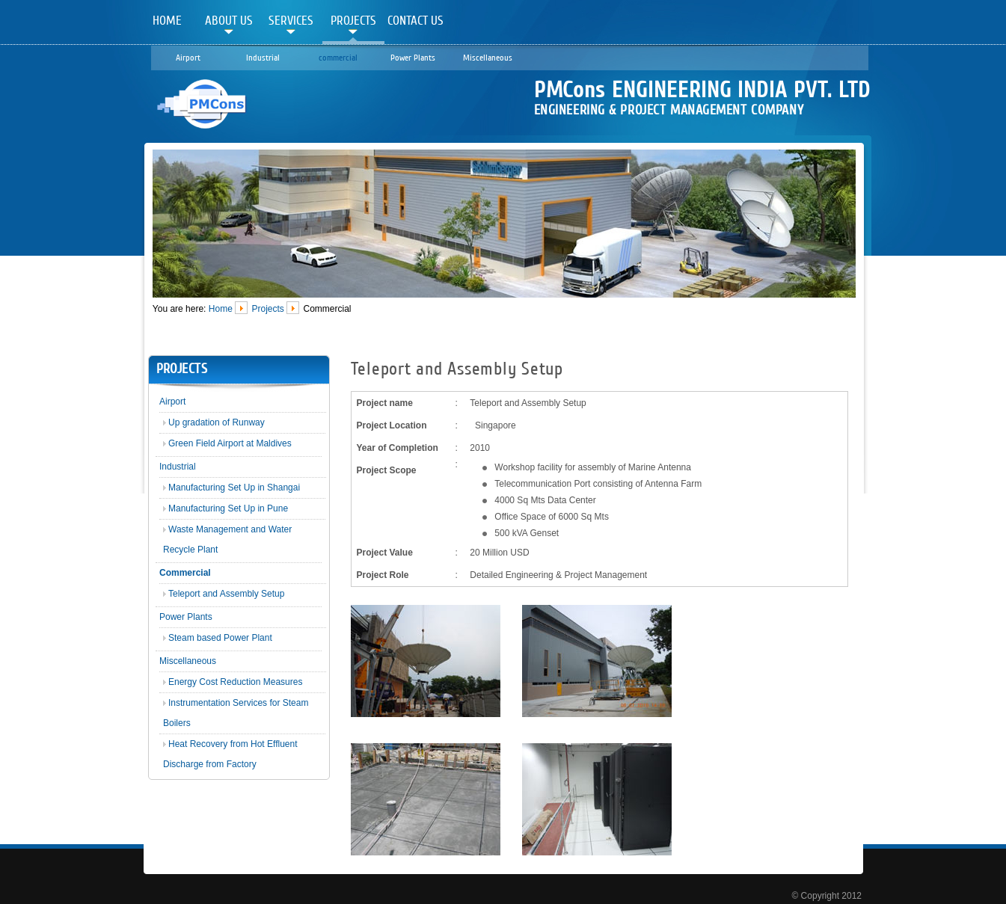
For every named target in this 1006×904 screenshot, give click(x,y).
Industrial (263, 57)
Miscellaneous (487, 57)
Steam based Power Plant (220, 638)
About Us (229, 20)
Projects (353, 20)
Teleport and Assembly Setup (226, 593)
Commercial (185, 573)
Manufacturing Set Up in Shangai (234, 487)
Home (167, 20)
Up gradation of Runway (216, 422)
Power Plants (412, 57)
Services (291, 20)
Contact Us (415, 20)
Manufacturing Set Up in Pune (228, 508)
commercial (338, 57)
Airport (188, 57)
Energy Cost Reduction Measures (235, 682)
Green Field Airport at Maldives (230, 443)
